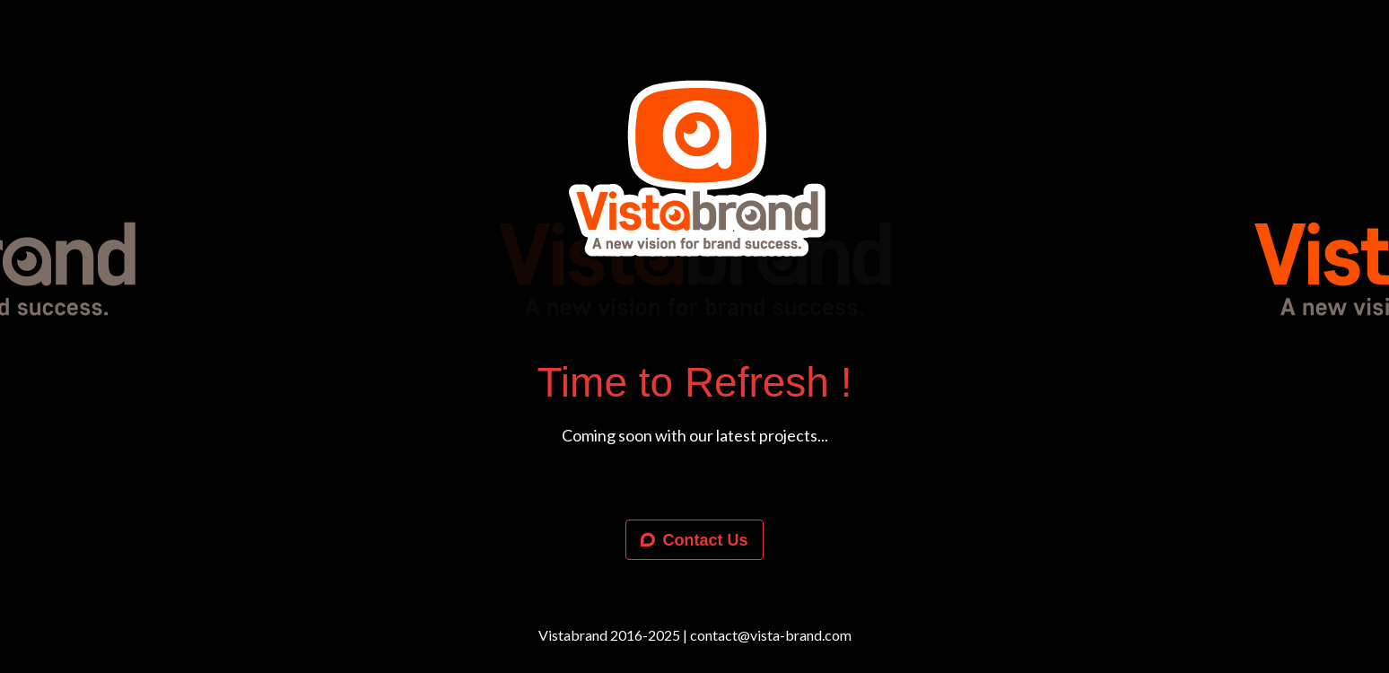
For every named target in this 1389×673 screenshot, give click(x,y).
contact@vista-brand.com (771, 634)
